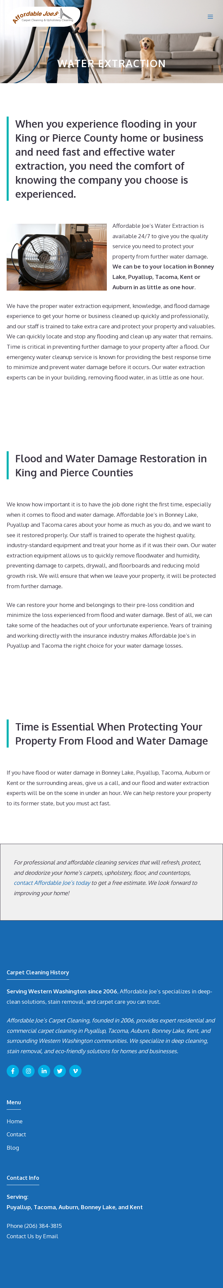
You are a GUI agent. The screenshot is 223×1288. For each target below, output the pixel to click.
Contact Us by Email (32, 1236)
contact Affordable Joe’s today (52, 882)
